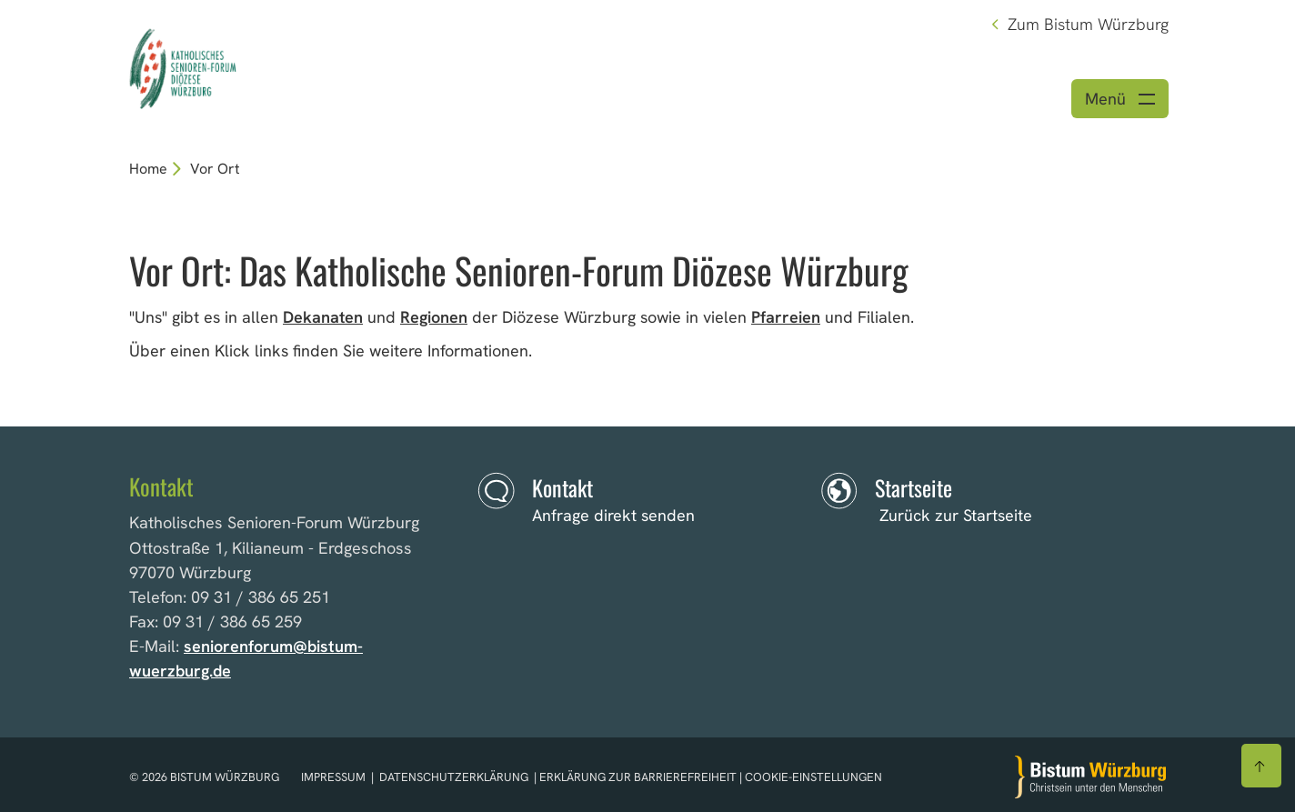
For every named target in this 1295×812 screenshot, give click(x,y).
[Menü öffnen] (1120, 98)
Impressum (334, 777)
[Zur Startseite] (1090, 777)
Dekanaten (323, 316)
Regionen (433, 316)
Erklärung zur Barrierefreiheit (638, 777)
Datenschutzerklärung (453, 777)
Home (148, 168)
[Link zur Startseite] (276, 65)
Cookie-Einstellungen (813, 777)
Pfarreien (785, 316)
